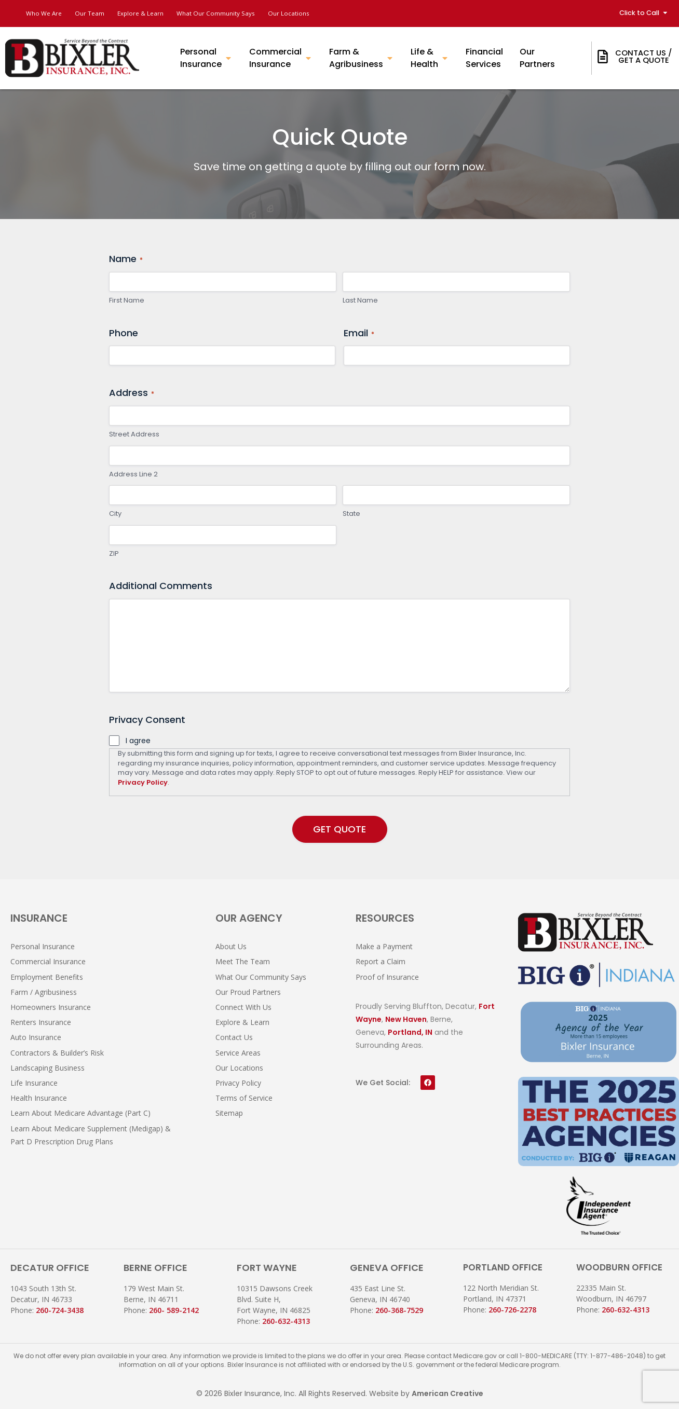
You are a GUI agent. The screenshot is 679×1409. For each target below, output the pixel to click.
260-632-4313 (286, 1321)
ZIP (114, 555)
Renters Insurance (40, 1022)
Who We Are (47, 13)
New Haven (406, 1019)
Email (359, 335)
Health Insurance (38, 1098)
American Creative (447, 1393)
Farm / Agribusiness (43, 992)
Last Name (360, 302)
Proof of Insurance (387, 977)
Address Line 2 (133, 476)
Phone (123, 335)
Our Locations (333, 13)
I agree (138, 742)
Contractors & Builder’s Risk (57, 1053)
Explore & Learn (160, 13)
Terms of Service (244, 1098)
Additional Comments (160, 588)
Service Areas (238, 1053)
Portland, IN (410, 1032)
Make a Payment (384, 946)
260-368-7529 (399, 1310)
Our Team (101, 13)
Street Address (134, 436)
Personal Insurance (42, 946)
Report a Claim (380, 961)
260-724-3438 (60, 1310)
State (351, 516)
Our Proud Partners (248, 992)
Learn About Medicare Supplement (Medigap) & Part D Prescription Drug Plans (90, 1135)
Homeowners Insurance (50, 1007)
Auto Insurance (35, 1037)
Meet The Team (242, 961)
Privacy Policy (143, 784)
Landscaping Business (47, 1068)
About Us (231, 946)
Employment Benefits (46, 977)
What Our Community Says (248, 13)
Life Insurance (34, 1083)
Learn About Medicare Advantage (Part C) (80, 1113)
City (115, 516)
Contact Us (234, 1037)
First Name (126, 302)
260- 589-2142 (174, 1310)
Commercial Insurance (48, 961)
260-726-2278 (512, 1310)
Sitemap (229, 1113)
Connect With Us (243, 1007)
